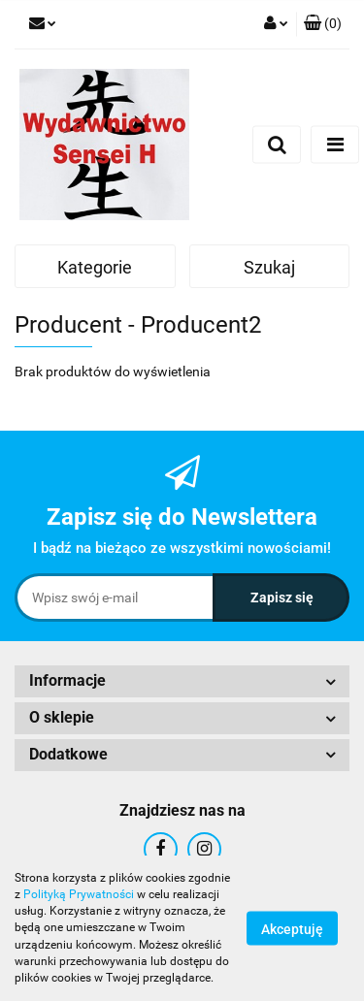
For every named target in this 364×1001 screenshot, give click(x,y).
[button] (322, 24)
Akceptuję (292, 929)
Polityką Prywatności (78, 894)
